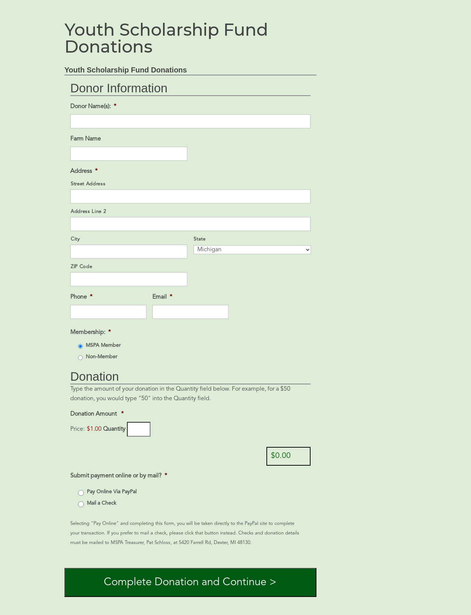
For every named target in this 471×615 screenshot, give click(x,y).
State (199, 239)
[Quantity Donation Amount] (138, 429)
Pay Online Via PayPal (112, 491)
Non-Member (101, 356)
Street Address (88, 184)
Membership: (90, 332)
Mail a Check (101, 503)
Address (84, 171)
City (75, 239)
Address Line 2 (88, 211)
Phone (81, 297)
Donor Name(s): (93, 107)
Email (162, 297)
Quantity (114, 429)
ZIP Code (81, 266)
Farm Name (85, 139)
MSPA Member (103, 345)
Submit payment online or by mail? (118, 476)
